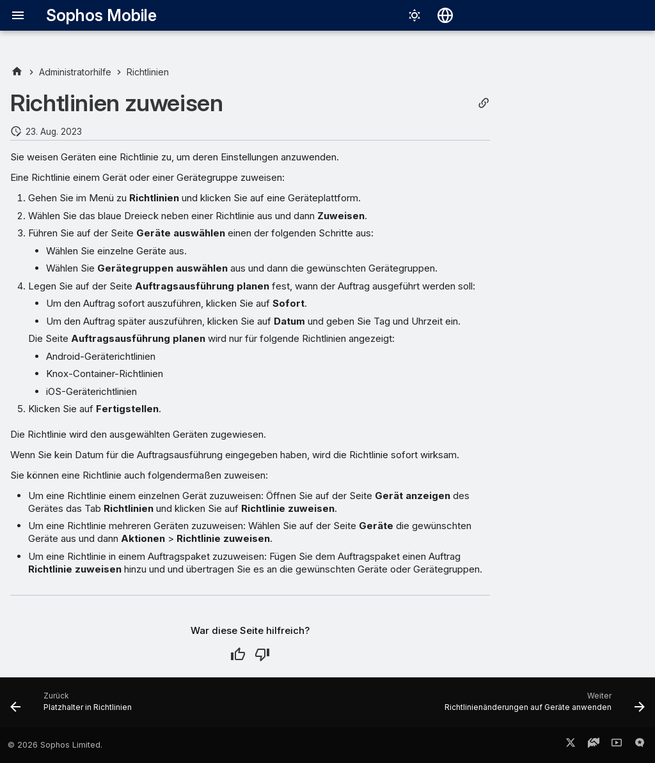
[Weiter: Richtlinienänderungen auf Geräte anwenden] (542, 706)
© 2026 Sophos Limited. (55, 745)
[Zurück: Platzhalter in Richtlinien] (73, 706)
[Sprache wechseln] (445, 15)
